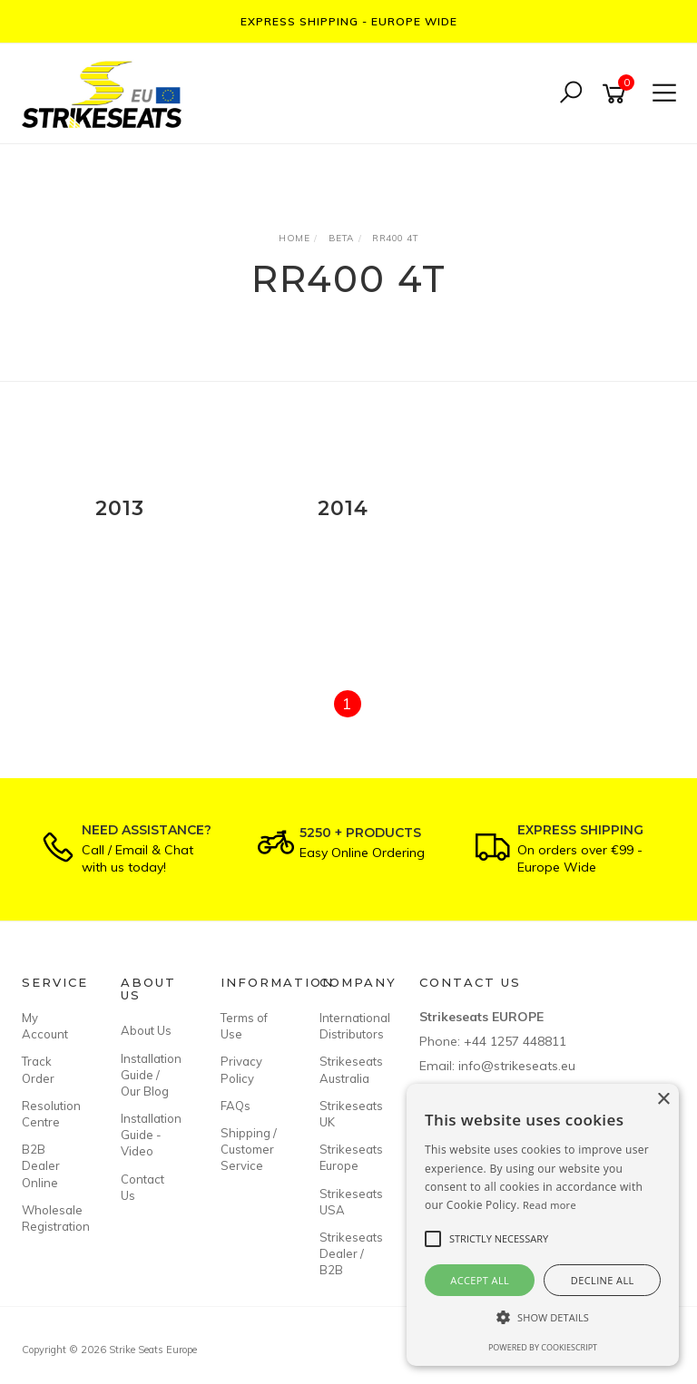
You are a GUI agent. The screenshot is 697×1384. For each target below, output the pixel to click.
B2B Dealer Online (41, 1165)
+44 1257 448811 (515, 1041)
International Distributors (348, 1025)
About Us (146, 1030)
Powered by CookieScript (542, 1347)
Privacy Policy (241, 1069)
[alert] (543, 1225)
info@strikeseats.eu (516, 1065)
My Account (45, 1025)
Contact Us (142, 1187)
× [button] (663, 1099)
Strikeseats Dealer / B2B (348, 1253)
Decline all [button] (602, 1280)
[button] (543, 1317)
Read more (549, 1205)
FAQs (235, 1105)
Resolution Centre (51, 1113)
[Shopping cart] (617, 94)
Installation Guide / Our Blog (150, 1074)
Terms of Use (244, 1025)
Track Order (38, 1069)
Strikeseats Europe (348, 1157)
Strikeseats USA (348, 1201)
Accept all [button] (479, 1280)
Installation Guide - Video (150, 1134)
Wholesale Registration (51, 1218)
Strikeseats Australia (348, 1069)
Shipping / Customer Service (249, 1149)
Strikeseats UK (348, 1113)
